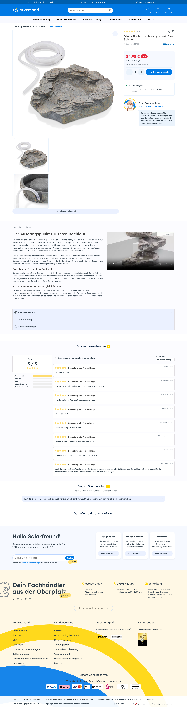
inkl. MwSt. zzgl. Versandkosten (137, 64)
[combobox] (88, 10)
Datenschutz (19, 644)
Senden (70, 558)
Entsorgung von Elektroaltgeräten (30, 658)
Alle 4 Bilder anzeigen (65, 211)
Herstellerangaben (25, 326)
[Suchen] (110, 10)
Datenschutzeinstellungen (26, 649)
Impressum (18, 663)
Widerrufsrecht (62, 654)
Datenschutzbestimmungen (31, 563)
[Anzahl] (135, 72)
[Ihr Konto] (158, 10)
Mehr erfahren (108, 553)
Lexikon (58, 663)
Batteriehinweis (20, 654)
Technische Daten (24, 312)
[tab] (93, 346)
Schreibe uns (155, 583)
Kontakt (58, 630)
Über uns (17, 635)
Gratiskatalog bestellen (66, 635)
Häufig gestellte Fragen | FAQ (69, 658)
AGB (14, 640)
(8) (132, 31)
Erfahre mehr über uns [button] (94, 607)
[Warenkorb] (169, 10)
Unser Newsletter (63, 640)
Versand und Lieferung (66, 649)
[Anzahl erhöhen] (141, 72)
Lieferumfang (23, 319)
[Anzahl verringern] (129, 72)
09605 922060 (124, 583)
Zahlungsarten (62, 644)
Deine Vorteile (19, 630)
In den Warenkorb (159, 72)
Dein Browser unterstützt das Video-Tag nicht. (140, 251)
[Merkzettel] (147, 10)
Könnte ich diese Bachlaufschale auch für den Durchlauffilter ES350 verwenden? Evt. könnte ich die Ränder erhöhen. (77, 499)
